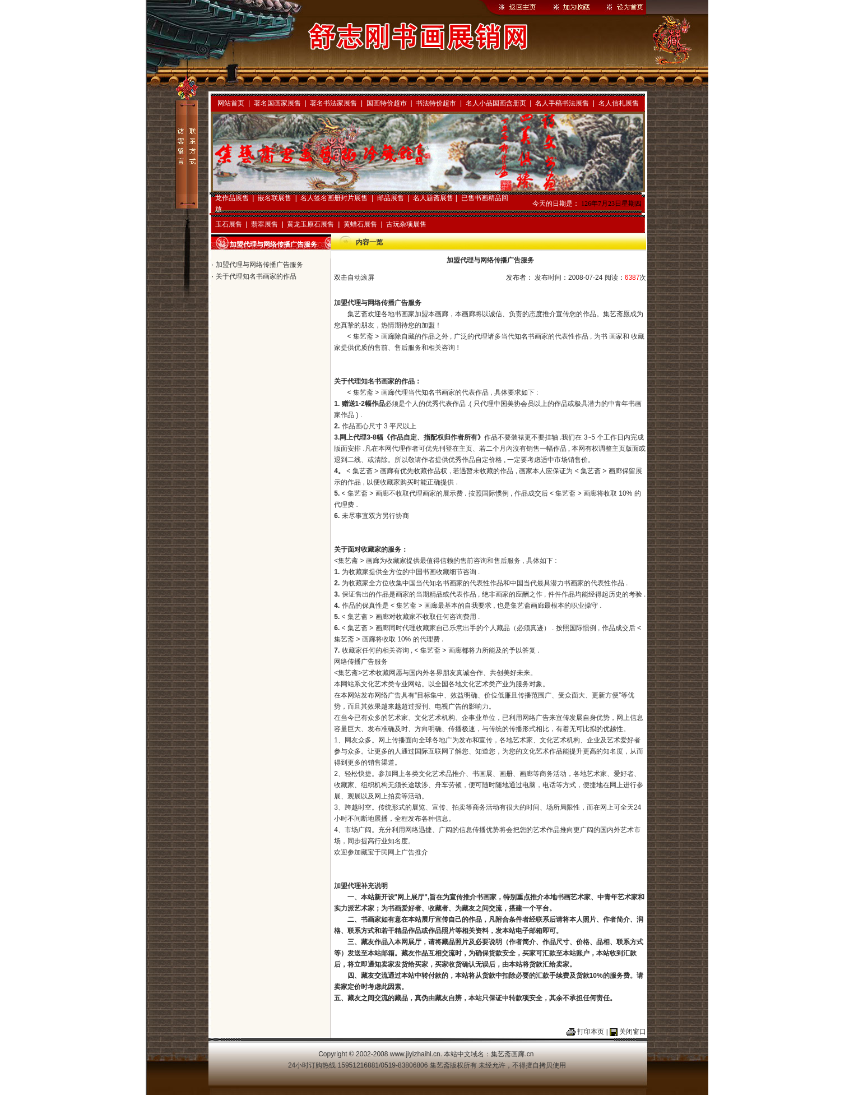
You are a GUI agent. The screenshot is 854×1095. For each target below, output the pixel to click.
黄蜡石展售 (360, 224)
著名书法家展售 (333, 103)
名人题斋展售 (433, 198)
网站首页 (230, 103)
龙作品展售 (232, 198)
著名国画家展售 (277, 103)
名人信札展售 (618, 103)
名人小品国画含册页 (496, 103)
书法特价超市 (436, 103)
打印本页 (590, 1032)
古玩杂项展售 (406, 224)
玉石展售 (228, 224)
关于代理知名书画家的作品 (256, 276)
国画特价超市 (386, 103)
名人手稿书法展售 (562, 103)
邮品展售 (390, 198)
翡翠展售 (264, 224)
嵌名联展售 (274, 198)
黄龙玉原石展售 (310, 224)
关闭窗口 (632, 1032)
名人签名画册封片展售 (334, 198)
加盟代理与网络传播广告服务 (259, 265)
